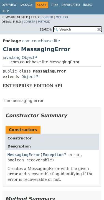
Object (28, 76)
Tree (54, 4)
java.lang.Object (18, 57)
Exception (53, 154)
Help (5, 11)
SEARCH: (46, 29)
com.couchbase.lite (41, 41)
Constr (47, 17)
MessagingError (23, 154)
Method (62, 17)
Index (87, 4)
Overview (9, 4)
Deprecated (70, 4)
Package (26, 4)
